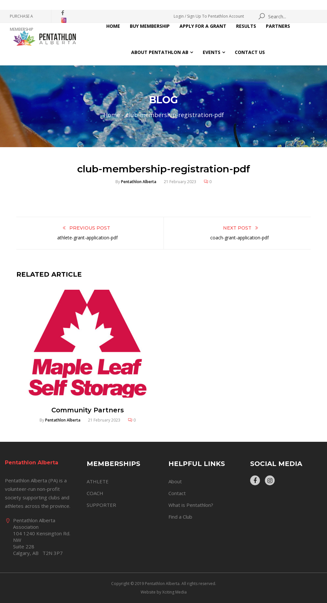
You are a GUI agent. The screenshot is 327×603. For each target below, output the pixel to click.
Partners (278, 26)
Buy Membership (150, 26)
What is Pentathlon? (190, 505)
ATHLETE (98, 481)
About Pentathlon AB (159, 52)
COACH (95, 493)
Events (211, 52)
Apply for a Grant (203, 26)
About (175, 481)
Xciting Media (174, 592)
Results (246, 26)
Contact (177, 493)
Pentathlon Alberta (138, 181)
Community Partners (87, 410)
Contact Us (250, 52)
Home (113, 26)
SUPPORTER (101, 505)
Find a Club (180, 516)
